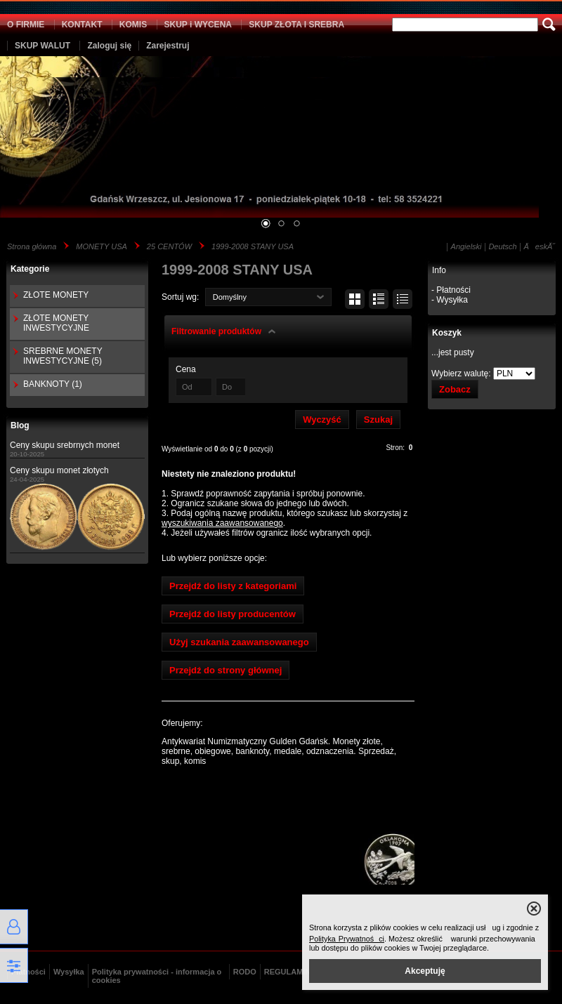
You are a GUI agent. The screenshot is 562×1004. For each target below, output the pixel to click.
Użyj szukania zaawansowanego (239, 642)
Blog (20, 425)
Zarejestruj (167, 46)
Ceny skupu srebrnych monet (64, 445)
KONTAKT (82, 24)
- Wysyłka (449, 300)
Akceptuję (425, 971)
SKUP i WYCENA (198, 24)
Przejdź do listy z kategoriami (232, 586)
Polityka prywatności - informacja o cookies (157, 975)
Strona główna (31, 246)
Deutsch (502, 246)
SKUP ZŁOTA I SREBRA (296, 24)
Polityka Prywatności (346, 938)
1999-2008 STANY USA (252, 246)
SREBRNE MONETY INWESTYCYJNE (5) (62, 356)
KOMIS (133, 24)
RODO (244, 971)
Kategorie (30, 269)
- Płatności (451, 290)
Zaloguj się (109, 46)
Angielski (466, 246)
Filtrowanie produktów (216, 331)
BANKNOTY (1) (52, 384)
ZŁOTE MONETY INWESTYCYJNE (56, 323)
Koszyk (447, 333)
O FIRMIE (25, 24)
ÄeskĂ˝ (539, 246)
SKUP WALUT (42, 46)
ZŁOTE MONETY (56, 295)
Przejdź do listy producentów (232, 614)
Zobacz (455, 389)
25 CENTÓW (169, 246)
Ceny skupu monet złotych (59, 470)
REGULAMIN (287, 971)
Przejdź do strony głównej (225, 670)
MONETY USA (101, 246)
